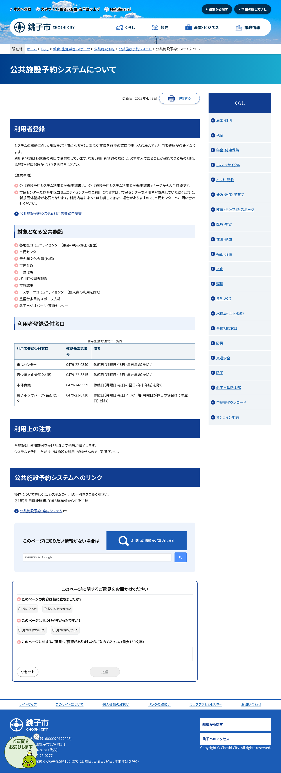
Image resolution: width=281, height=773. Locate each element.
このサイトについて (70, 704)
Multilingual (120, 9)
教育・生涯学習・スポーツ (73, 48)
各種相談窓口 (226, 328)
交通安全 (223, 357)
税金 (219, 135)
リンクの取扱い (159, 704)
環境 (219, 283)
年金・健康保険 (227, 149)
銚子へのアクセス (215, 739)
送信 (105, 672)
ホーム (32, 48)
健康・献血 (224, 239)
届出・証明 (224, 120)
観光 (164, 27)
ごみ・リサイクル (228, 164)
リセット (28, 672)
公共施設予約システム (138, 48)
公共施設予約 (106, 48)
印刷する (184, 98)
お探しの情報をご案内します (152, 540)
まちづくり (223, 298)
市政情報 (252, 27)
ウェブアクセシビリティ (206, 704)
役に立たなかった (57, 608)
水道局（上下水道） (230, 313)
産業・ (206, 27)
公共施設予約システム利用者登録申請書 (51, 213)
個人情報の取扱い (116, 704)
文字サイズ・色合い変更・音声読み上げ (70, 9)
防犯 (219, 372)
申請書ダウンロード (231, 402)
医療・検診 (224, 224)
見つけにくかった (65, 630)
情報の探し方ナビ (254, 9)
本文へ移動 (22, 9)
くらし (130, 27)
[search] (96, 557)
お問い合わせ (251, 704)
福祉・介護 (224, 254)
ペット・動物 (225, 179)
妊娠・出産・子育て (230, 194)
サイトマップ (28, 704)
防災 (219, 343)
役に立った (27, 608)
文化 (219, 268)
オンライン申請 (227, 417)
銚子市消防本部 (228, 387)
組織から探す (218, 9)
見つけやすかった (31, 630)
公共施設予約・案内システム (43, 510)
